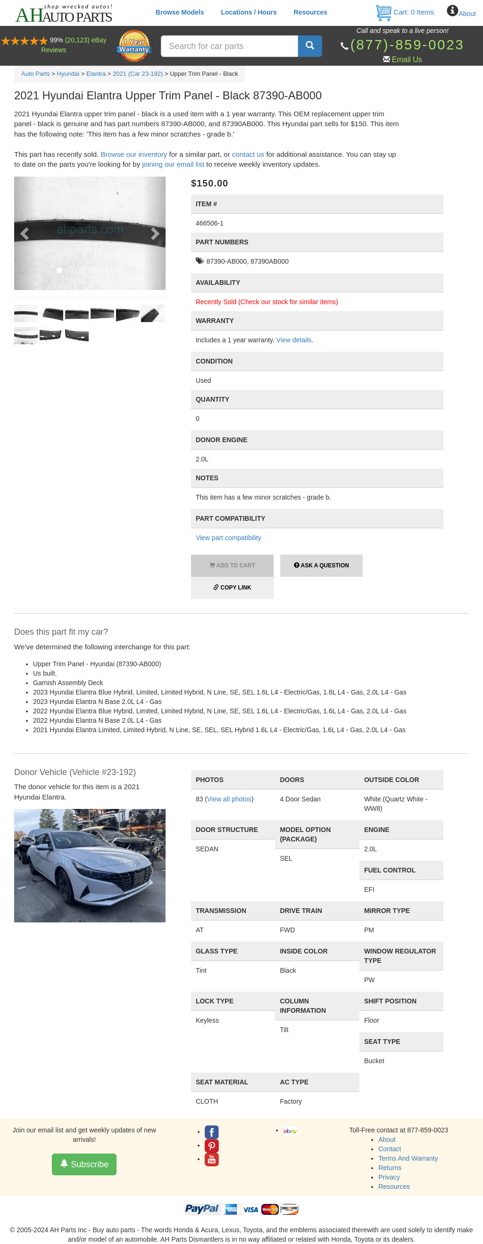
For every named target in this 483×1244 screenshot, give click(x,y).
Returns (389, 1167)
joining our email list (173, 164)
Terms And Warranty (408, 1158)
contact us (248, 154)
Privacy (389, 1177)
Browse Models (180, 12)
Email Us (407, 60)
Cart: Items (404, 12)
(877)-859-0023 (407, 44)
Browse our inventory (133, 154)
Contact (389, 1149)
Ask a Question (321, 565)
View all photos (229, 799)
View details (293, 340)
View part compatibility (228, 537)
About (467, 13)
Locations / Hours (248, 12)
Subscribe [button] (84, 1164)
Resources (311, 12)
